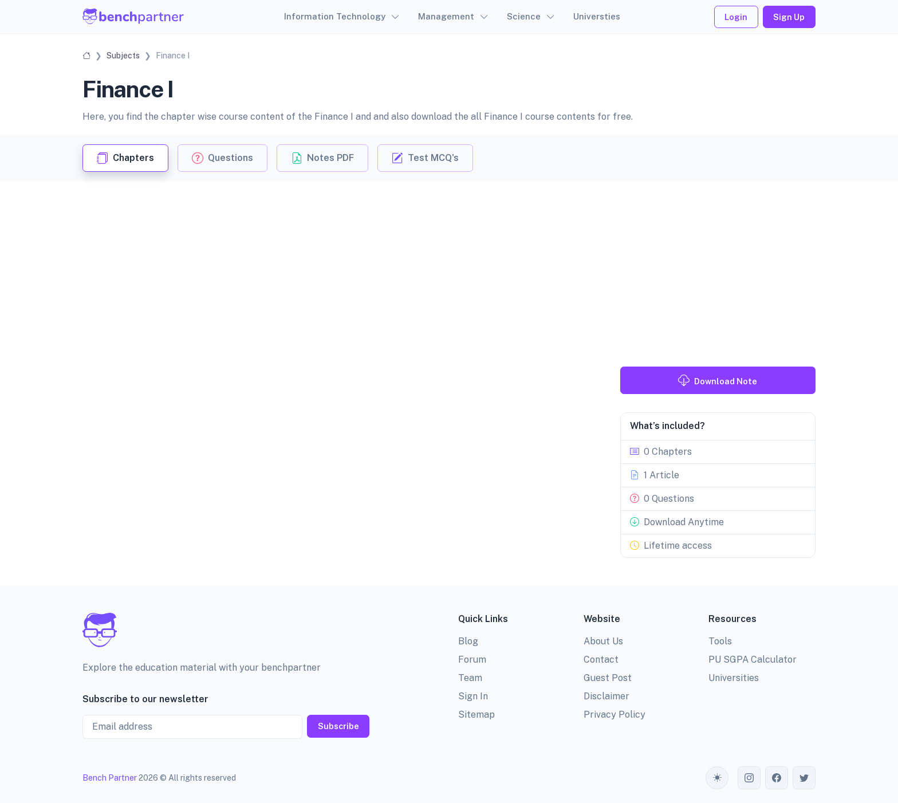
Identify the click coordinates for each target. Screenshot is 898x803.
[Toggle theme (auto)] (717, 777)
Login (735, 17)
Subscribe (338, 726)
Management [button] (446, 16)
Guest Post (608, 677)
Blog (468, 641)
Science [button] (524, 16)
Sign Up (789, 17)
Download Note (717, 380)
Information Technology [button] (334, 16)
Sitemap (476, 714)
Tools (720, 641)
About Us (603, 641)
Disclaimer (606, 696)
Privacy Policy (614, 714)
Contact (601, 659)
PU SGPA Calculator (752, 659)
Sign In (473, 696)
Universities (733, 677)
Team (470, 677)
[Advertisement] (449, 267)
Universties (596, 16)
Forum (472, 659)
